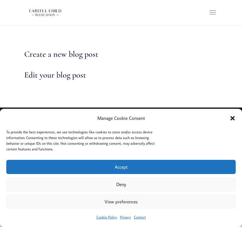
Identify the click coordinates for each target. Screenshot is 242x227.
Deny (121, 184)
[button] (232, 118)
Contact (140, 217)
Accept (121, 167)
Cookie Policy (106, 217)
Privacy (125, 217)
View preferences (121, 202)
